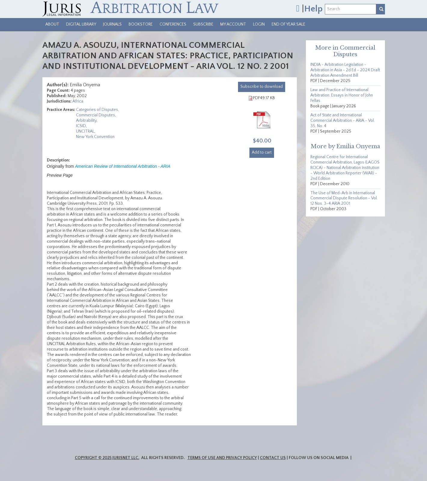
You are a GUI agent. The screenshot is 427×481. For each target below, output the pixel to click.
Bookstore (141, 24)
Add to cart (262, 152)
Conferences (173, 24)
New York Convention (95, 136)
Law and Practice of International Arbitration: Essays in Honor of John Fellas (341, 95)
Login (259, 24)
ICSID (81, 126)
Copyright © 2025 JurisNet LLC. (107, 457)
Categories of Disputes (97, 109)
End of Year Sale (288, 24)
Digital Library (81, 24)
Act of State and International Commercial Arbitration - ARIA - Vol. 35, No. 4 (342, 120)
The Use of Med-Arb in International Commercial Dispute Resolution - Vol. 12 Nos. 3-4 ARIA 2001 (344, 198)
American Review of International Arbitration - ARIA (122, 166)
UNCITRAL (85, 131)
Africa (77, 101)
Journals (112, 24)
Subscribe (203, 24)
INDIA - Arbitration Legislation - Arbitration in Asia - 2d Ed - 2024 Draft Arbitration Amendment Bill (345, 70)
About (52, 24)
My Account (233, 24)
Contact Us (273, 457)
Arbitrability (86, 120)
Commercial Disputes (95, 115)
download (261, 86)
